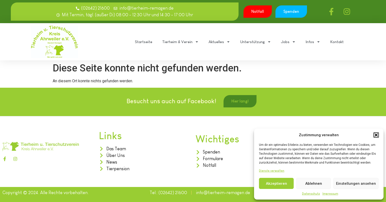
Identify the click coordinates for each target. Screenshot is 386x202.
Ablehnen (313, 183)
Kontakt (337, 42)
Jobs (288, 41)
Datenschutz (311, 193)
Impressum (330, 193)
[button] (376, 135)
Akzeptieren (276, 183)
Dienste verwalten (271, 170)
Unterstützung (255, 41)
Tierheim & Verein (180, 41)
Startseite (143, 42)
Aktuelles (219, 41)
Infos (313, 41)
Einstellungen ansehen (356, 183)
